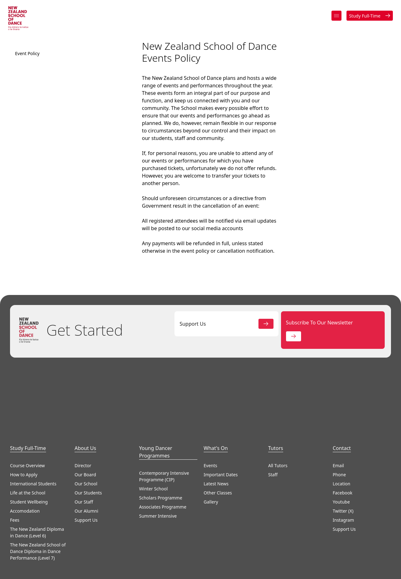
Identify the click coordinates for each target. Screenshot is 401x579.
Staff (273, 477)
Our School (86, 486)
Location (341, 486)
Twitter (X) (343, 514)
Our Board (85, 477)
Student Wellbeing (29, 505)
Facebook (342, 496)
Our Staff (84, 505)
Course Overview (27, 468)
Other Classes (218, 496)
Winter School (153, 491)
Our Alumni (86, 514)
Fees (14, 523)
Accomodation (25, 514)
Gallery (211, 505)
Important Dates (221, 477)
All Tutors (278, 468)
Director (83, 468)
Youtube (341, 505)
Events (210, 468)
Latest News (216, 486)
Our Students (88, 496)
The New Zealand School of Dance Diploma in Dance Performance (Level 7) (38, 554)
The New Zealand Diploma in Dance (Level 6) (37, 535)
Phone (339, 477)
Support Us (86, 523)
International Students (33, 486)
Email (338, 468)
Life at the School (27, 496)
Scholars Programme (160, 501)
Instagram (343, 523)
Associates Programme (162, 510)
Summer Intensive (158, 519)
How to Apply (23, 477)
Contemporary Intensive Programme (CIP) (164, 479)
